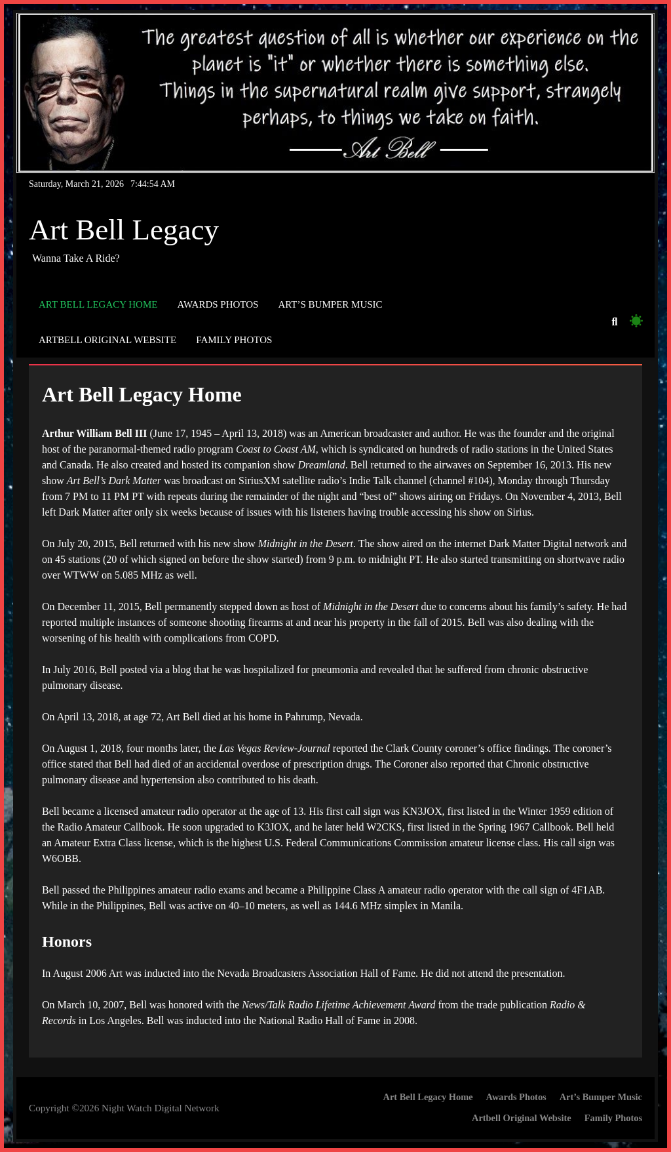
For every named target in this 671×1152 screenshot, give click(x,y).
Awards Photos (217, 304)
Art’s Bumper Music (330, 304)
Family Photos (234, 340)
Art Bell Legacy (124, 229)
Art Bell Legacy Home (98, 304)
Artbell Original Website (107, 340)
